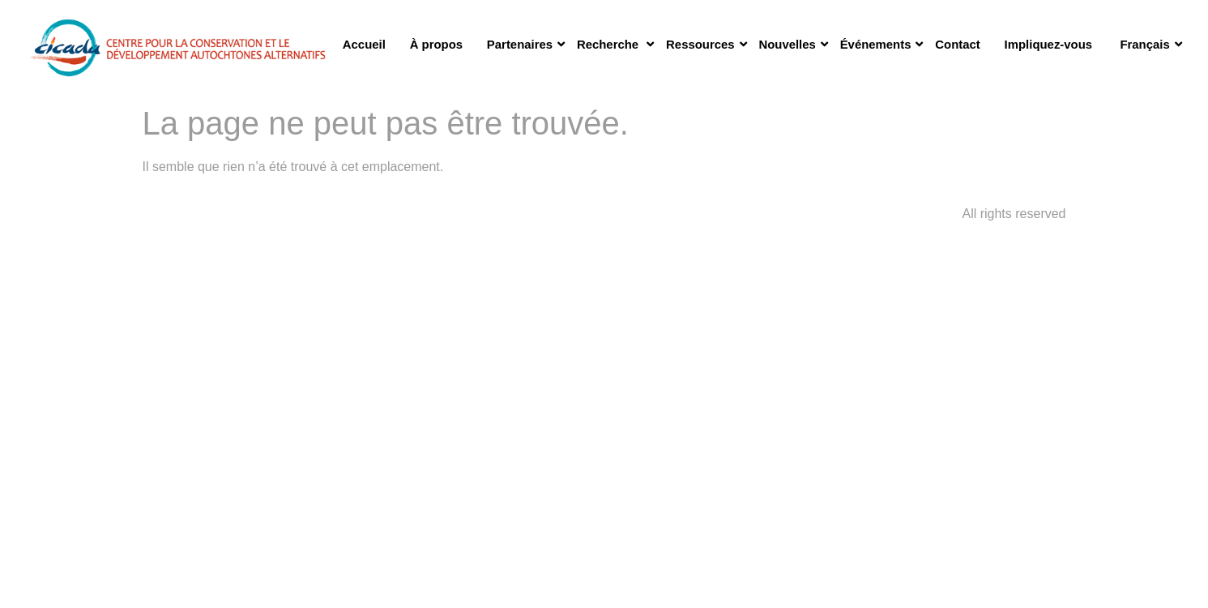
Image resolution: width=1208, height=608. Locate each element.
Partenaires (526, 44)
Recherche (615, 44)
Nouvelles (792, 44)
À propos (436, 44)
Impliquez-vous (1049, 44)
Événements (882, 44)
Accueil (364, 44)
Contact (957, 44)
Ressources (706, 44)
